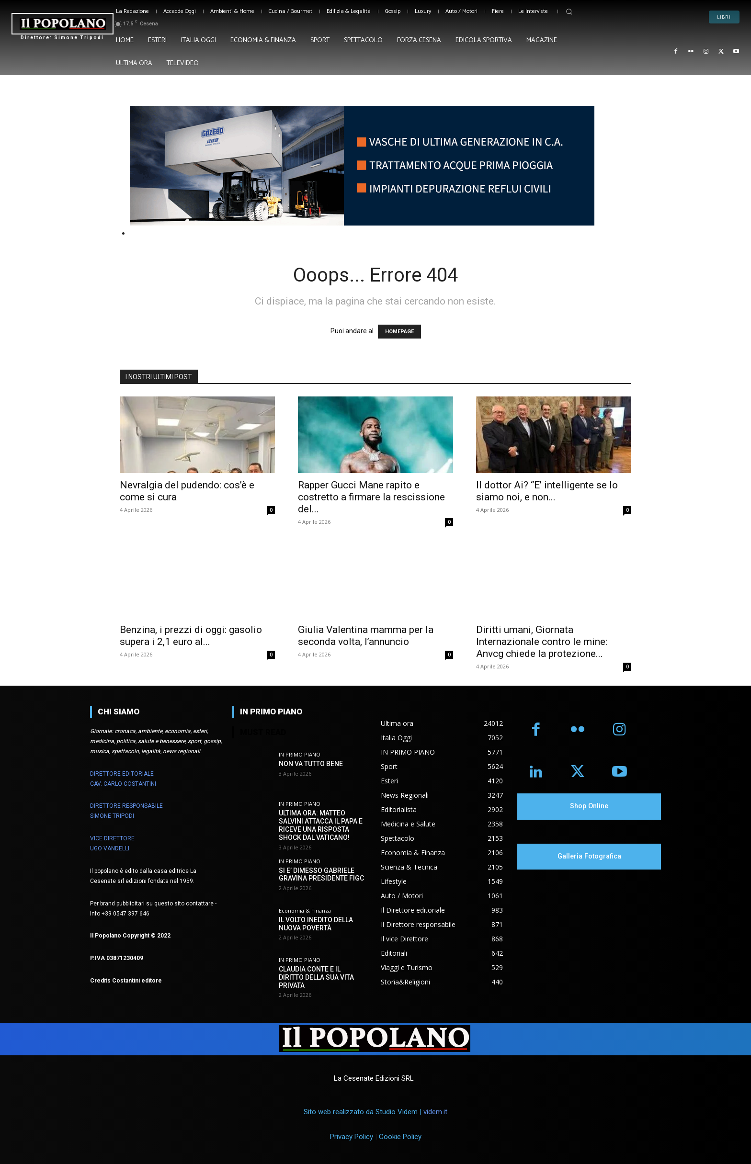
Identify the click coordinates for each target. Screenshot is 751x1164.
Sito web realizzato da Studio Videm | (375, 1111)
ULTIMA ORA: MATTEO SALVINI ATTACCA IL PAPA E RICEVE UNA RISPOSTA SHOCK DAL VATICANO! (321, 825)
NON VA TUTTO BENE (311, 764)
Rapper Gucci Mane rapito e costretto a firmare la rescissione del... (371, 497)
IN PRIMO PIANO (299, 754)
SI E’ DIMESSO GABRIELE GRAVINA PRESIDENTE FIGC (321, 874)
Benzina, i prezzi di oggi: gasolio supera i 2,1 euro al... (191, 635)
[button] (569, 11)
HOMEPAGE (399, 331)
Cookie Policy (400, 1136)
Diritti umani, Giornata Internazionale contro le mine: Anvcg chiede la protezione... (541, 641)
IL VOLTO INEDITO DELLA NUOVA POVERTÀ (316, 924)
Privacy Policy (351, 1136)
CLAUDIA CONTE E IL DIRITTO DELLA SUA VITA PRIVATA (316, 977)
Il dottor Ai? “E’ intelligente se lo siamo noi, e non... (547, 491)
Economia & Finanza (305, 910)
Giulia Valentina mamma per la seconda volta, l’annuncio (365, 635)
